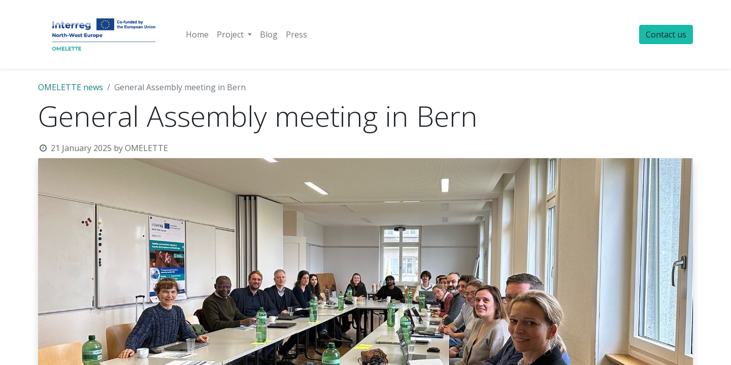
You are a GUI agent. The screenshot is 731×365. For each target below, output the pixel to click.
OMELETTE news (70, 87)
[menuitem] (197, 34)
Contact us (666, 34)
